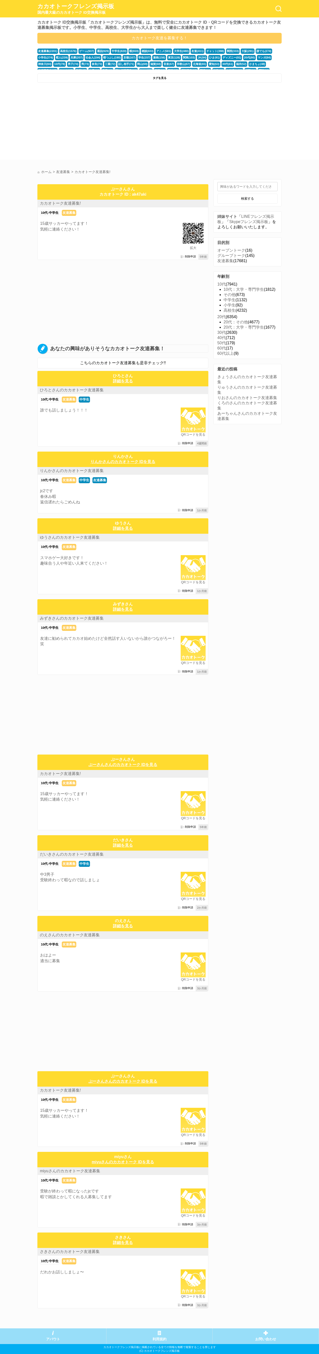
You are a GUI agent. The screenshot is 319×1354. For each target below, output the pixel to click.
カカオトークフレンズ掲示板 (75, 9)
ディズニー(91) (231, 57)
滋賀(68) (155, 63)
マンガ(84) (263, 57)
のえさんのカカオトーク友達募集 (70, 935)
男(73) (85, 63)
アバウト (53, 1339)
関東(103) (189, 57)
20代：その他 (236, 322)
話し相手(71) (126, 63)
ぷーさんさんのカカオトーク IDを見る (122, 765)
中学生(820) (119, 51)
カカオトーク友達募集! (60, 203)
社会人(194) (92, 57)
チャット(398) (215, 51)
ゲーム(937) (86, 51)
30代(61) (227, 63)
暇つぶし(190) (112, 57)
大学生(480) (181, 51)
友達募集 (69, 213)
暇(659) (134, 51)
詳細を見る (123, 381)
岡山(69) (142, 63)
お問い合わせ (265, 1339)
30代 (221, 332)
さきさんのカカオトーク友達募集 (70, 1251)
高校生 (230, 310)
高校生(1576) (68, 51)
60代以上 (225, 353)
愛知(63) (214, 63)
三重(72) (110, 63)
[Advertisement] (97, 122)
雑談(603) (147, 51)
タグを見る (159, 77)
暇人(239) (62, 57)
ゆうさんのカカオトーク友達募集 (70, 537)
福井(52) (241, 63)
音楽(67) (168, 63)
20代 (221, 317)
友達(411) (197, 51)
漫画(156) (159, 57)
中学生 (84, 399)
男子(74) (73, 63)
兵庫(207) (77, 57)
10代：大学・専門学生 (244, 289)
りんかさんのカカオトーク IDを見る (122, 462)
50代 (221, 343)
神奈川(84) (44, 63)
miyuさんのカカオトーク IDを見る (123, 1162)
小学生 (230, 305)
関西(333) (232, 51)
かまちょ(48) (257, 63)
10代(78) (59, 63)
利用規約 (159, 1339)
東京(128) (174, 57)
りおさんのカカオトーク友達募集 (247, 398)
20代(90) (248, 57)
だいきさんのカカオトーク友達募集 (72, 854)
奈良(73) (96, 63)
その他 (230, 295)
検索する (247, 198)
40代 (221, 338)
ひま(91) (214, 57)
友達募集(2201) (47, 51)
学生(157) (144, 57)
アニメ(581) (163, 51)
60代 (221, 348)
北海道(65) (199, 63)
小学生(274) (45, 57)
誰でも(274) (263, 51)
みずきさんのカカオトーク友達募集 (72, 618)
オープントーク (231, 250)
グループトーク (231, 255)
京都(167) (129, 57)
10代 (221, 284)
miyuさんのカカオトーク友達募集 (70, 1171)
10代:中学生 (50, 213)
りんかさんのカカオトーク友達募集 (72, 471)
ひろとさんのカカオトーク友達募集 (72, 390)
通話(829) (103, 51)
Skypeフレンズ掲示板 (248, 222)
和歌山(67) (183, 63)
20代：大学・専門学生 (244, 327)
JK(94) (201, 57)
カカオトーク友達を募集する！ (159, 38)
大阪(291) (247, 51)
